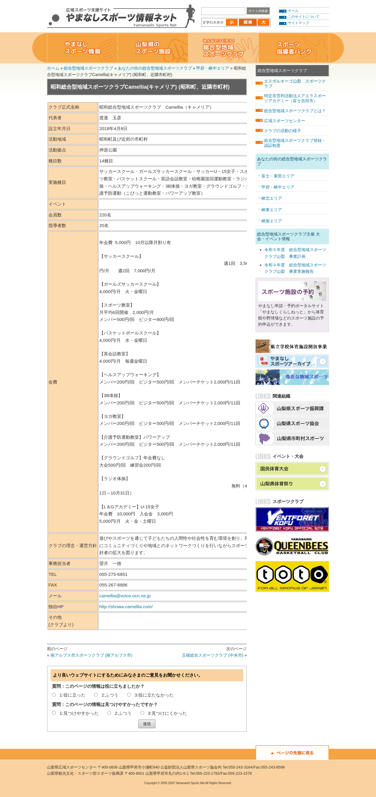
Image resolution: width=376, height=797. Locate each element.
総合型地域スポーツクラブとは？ (295, 110)
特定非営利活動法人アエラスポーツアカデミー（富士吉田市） (295, 98)
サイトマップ (298, 23)
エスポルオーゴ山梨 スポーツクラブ (295, 83)
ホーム (293, 11)
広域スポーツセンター (284, 120)
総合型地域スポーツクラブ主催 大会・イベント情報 (288, 236)
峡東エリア (271, 209)
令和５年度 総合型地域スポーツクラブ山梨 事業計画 (295, 252)
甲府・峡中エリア (212, 68)
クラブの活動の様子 (282, 130)
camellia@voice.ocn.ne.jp (125, 595)
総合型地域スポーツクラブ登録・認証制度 (295, 143)
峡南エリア (271, 220)
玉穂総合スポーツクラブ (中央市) (212, 655)
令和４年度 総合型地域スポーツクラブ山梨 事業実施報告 (295, 268)
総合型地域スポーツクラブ (88, 68)
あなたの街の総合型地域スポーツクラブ (155, 68)
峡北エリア (271, 198)
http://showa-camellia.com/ (126, 606)
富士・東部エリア (277, 176)
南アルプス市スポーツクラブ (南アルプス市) (91, 655)
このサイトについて (304, 17)
